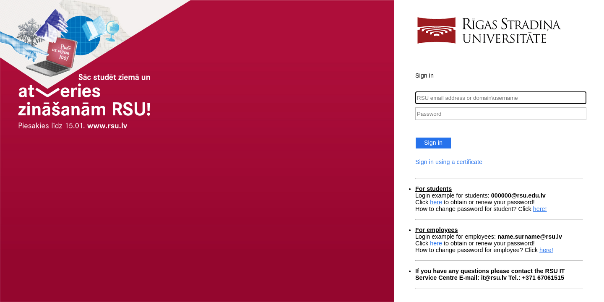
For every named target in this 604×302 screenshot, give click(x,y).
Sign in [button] (433, 142)
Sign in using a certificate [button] (448, 162)
